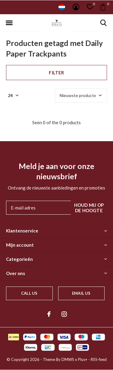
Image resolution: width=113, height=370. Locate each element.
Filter (56, 72)
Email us (81, 293)
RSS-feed (99, 359)
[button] (9, 23)
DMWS (67, 359)
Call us (29, 293)
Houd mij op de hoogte (89, 207)
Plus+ (82, 359)
